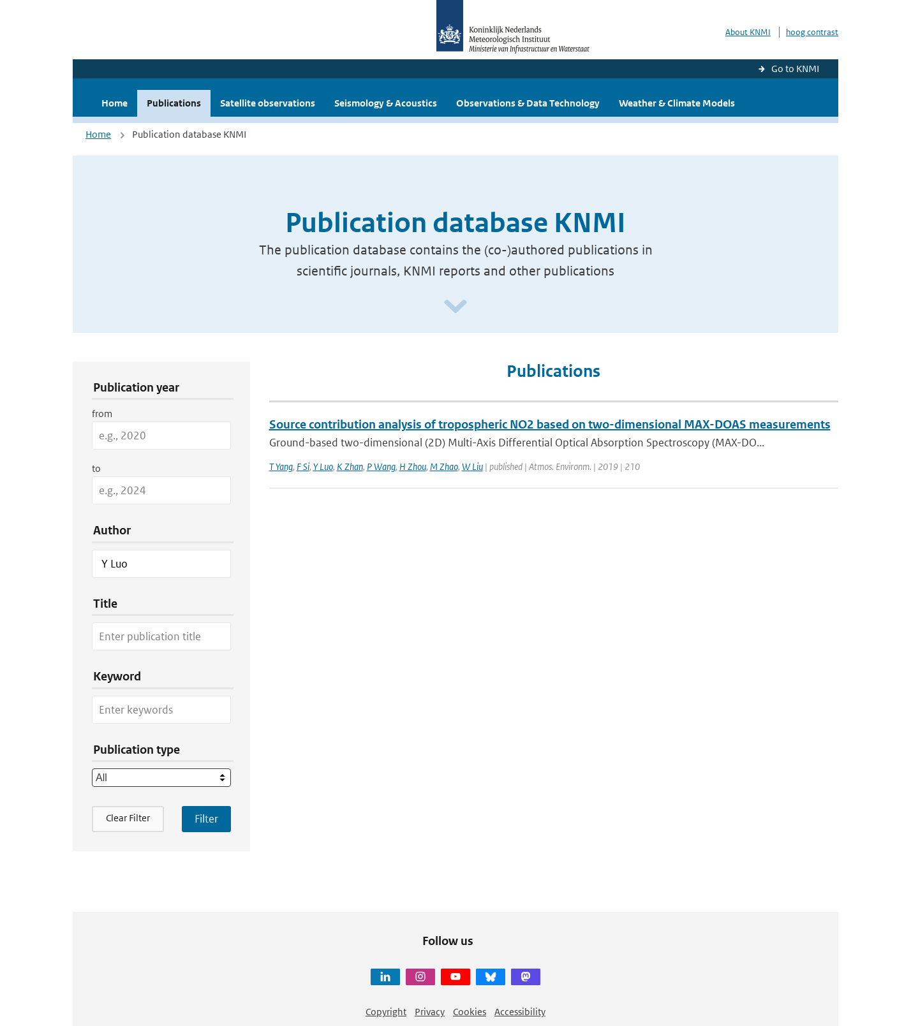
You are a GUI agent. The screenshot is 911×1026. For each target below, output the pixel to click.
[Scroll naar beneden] (455, 307)
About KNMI (748, 32)
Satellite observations (267, 103)
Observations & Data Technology (528, 103)
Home (114, 103)
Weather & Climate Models (677, 103)
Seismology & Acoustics (385, 103)
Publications (174, 103)
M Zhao (444, 466)
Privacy (430, 1012)
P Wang (381, 466)
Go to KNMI (795, 68)
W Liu (472, 466)
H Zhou (412, 466)
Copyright (386, 1012)
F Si (303, 466)
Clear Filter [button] (128, 818)
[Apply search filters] (206, 819)
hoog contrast (812, 32)
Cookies (469, 1012)
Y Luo (323, 466)
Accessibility (519, 1012)
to (96, 468)
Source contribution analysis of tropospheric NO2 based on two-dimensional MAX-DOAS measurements (550, 424)
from (102, 413)
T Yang (281, 466)
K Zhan (350, 466)
